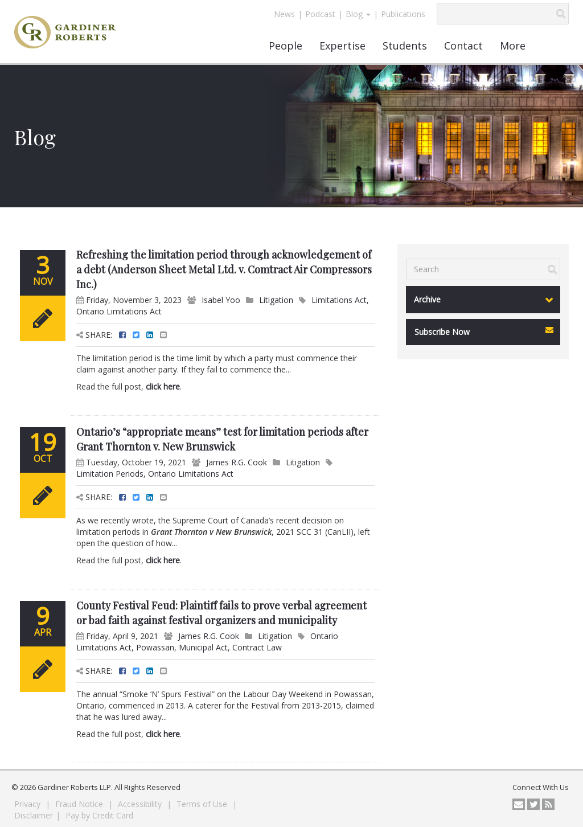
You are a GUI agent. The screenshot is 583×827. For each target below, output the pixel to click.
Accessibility (141, 804)
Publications (403, 14)
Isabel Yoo (221, 299)
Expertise (342, 45)
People (285, 45)
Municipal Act (203, 647)
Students (405, 45)
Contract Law (257, 647)
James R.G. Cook (236, 462)
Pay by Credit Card (99, 815)
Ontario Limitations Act (119, 311)
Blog (358, 14)
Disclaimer (33, 815)
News (284, 14)
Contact (463, 45)
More (512, 45)
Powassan (155, 647)
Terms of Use (202, 804)
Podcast (320, 14)
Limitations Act (339, 299)
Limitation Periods (109, 473)
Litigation (276, 299)
